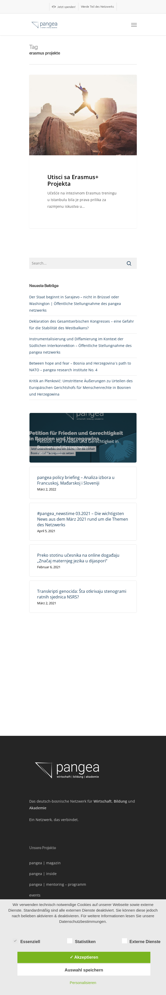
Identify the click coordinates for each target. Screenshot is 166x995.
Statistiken (81, 941)
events (34, 895)
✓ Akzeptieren (84, 957)
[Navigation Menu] (134, 24)
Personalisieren (83, 982)
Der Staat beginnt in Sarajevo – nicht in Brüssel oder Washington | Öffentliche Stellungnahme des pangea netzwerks (75, 303)
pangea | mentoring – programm (57, 884)
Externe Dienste (141, 941)
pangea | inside (43, 873)
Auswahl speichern (84, 970)
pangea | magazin (45, 862)
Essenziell (26, 941)
